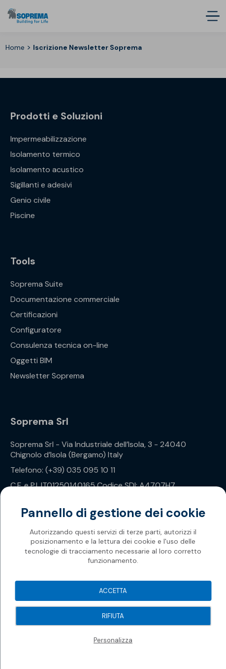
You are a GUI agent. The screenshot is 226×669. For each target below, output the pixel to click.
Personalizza (113, 640)
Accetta (113, 591)
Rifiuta (113, 616)
